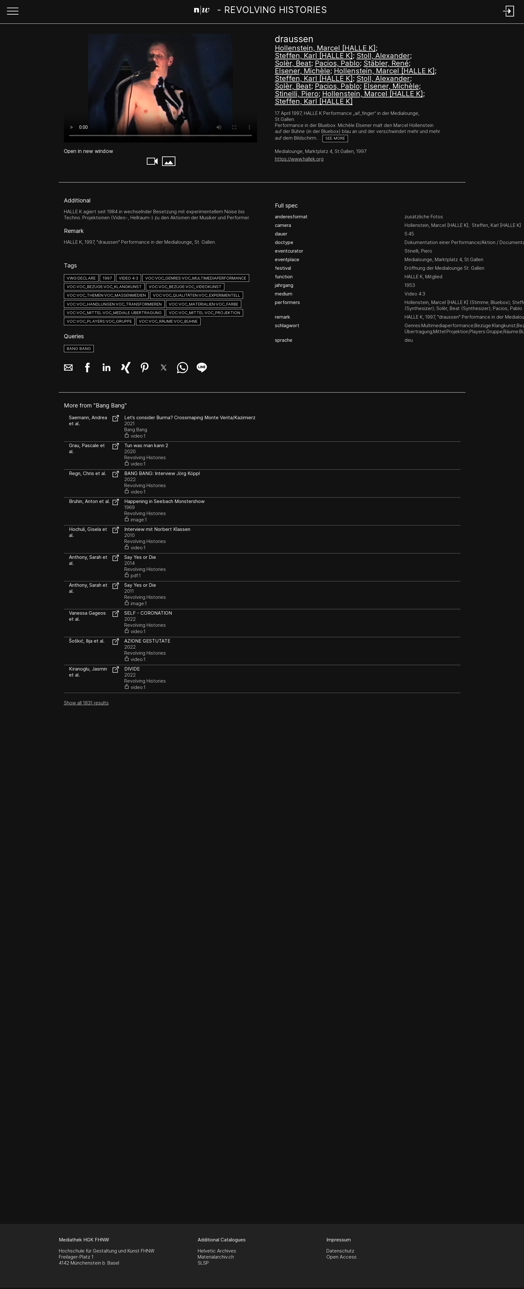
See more (335, 138)
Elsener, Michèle (302, 71)
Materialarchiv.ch (216, 1257)
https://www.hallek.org (299, 159)
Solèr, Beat (293, 63)
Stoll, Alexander (383, 55)
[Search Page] (260, 11)
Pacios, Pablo (337, 63)
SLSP (203, 1263)
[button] (12, 11)
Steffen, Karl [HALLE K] (314, 55)
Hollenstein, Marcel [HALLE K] (325, 48)
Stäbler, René (386, 63)
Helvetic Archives (217, 1251)
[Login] (508, 17)
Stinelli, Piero (296, 93)
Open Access (341, 1257)
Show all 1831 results (86, 703)
